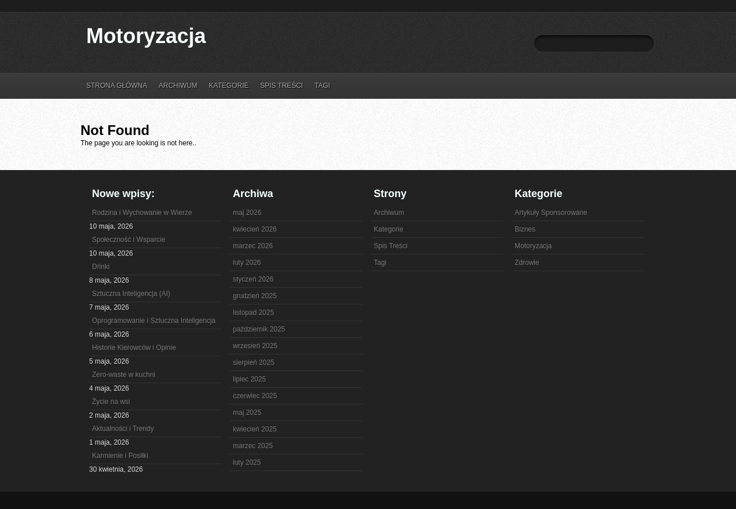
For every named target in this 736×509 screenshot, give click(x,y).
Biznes (525, 229)
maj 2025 (247, 412)
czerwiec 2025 (255, 396)
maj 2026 (247, 213)
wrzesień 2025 (255, 346)
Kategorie (228, 86)
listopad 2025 (253, 313)
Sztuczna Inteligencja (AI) (131, 294)
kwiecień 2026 (255, 229)
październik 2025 (259, 329)
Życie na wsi (111, 402)
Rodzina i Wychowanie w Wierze (142, 213)
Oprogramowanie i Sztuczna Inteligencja (154, 321)
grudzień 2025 (255, 296)
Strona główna (116, 86)
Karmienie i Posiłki (120, 456)
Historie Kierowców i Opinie (134, 348)
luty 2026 (247, 263)
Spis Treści (281, 86)
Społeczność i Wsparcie (128, 240)
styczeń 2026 (253, 279)
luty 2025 (247, 462)
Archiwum (178, 86)
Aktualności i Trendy (123, 429)
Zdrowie (527, 263)
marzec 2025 (253, 446)
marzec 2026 (253, 246)
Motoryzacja (146, 36)
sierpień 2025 (253, 362)
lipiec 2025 (249, 379)
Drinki (101, 267)
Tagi (322, 86)
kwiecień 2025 (255, 429)
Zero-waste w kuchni (123, 375)
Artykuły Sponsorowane (551, 213)
